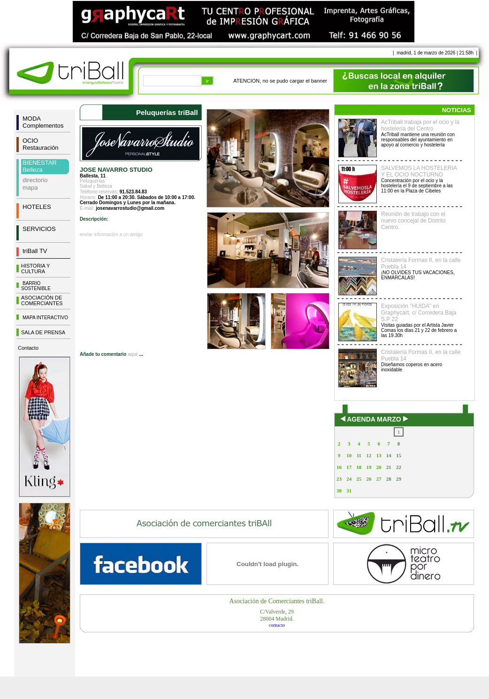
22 (398, 467)
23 (339, 479)
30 (339, 490)
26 (368, 479)
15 (398, 455)
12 (368, 455)
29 (398, 479)
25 (358, 479)
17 (348, 467)
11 (359, 455)
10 (348, 455)
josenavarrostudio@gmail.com (130, 208)
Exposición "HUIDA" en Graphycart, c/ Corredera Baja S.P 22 (418, 313)
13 (379, 455)
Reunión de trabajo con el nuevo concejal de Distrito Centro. (413, 220)
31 (348, 490)
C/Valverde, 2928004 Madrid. (277, 615)
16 (339, 467)
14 (388, 455)
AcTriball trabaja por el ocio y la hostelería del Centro (420, 125)
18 (358, 467)
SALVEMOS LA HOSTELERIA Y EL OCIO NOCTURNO (419, 171)
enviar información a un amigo (111, 234)
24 (348, 479)
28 (388, 479)
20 (379, 467)
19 (368, 467)
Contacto (28, 348)
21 (388, 467)
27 (379, 479)
